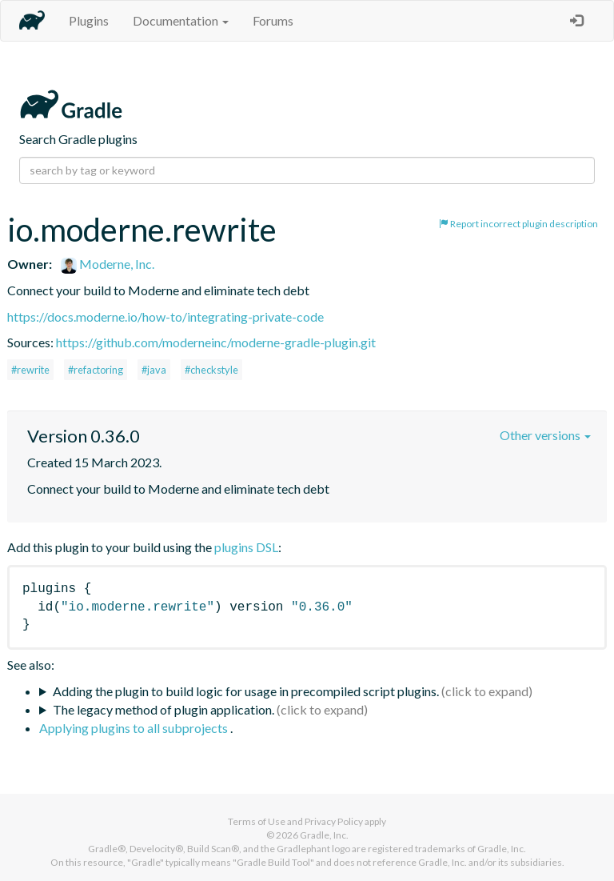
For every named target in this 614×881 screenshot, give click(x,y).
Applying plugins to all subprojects (134, 727)
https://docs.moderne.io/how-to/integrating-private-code (165, 316)
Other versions (545, 435)
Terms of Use (256, 821)
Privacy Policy (334, 821)
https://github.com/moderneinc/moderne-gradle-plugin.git (216, 342)
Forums (273, 20)
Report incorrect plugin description (518, 224)
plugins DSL (246, 547)
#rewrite (30, 369)
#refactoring (95, 369)
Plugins (89, 20)
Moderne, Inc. (107, 263)
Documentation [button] (181, 20)
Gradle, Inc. (324, 835)
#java (154, 369)
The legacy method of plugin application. (163, 709)
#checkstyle (211, 369)
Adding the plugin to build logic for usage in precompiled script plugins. (246, 691)
